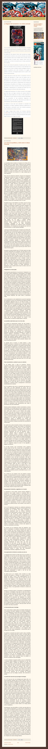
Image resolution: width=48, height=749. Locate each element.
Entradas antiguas (27, 742)
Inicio (18, 742)
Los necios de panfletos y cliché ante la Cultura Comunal (38, 25)
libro (7, 112)
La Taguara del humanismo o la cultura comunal (17, 23)
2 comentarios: (15, 739)
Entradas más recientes (7, 742)
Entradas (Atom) (10, 744)
